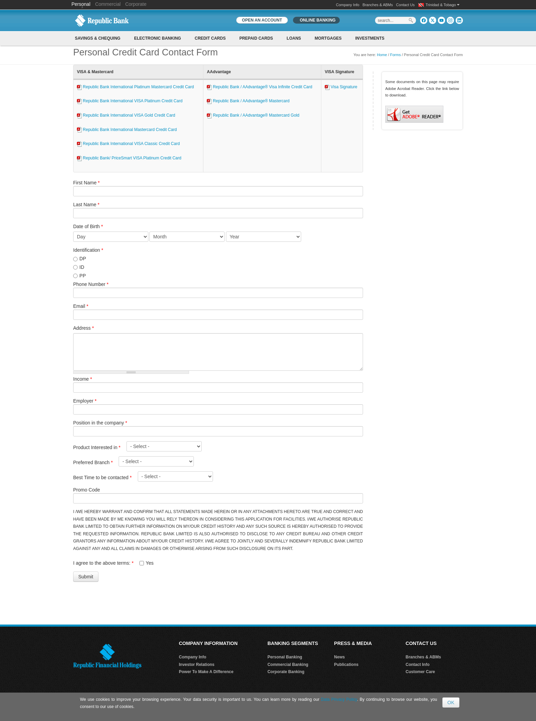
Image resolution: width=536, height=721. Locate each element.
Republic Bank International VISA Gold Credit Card (126, 115)
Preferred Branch (93, 462)
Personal (81, 4)
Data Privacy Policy (339, 699)
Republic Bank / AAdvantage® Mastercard (248, 101)
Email (80, 306)
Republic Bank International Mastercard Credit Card (127, 129)
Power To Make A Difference (206, 671)
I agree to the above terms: (103, 563)
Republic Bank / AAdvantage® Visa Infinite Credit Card (259, 86)
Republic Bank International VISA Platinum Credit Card (130, 101)
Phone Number (91, 284)
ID (81, 267)
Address (83, 328)
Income (82, 379)
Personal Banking (284, 657)
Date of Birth (88, 226)
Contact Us (405, 5)
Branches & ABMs (378, 5)
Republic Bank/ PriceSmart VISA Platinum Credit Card (129, 158)
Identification (88, 250)
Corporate (135, 4)
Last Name (86, 204)
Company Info (347, 5)
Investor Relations (196, 664)
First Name (86, 182)
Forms (395, 55)
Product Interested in (97, 447)
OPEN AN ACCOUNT (262, 20)
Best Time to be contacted (102, 477)
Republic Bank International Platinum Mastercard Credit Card (135, 86)
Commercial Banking (287, 664)
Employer (84, 401)
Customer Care (420, 671)
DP (82, 258)
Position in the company (100, 422)
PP (82, 275)
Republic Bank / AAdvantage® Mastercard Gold (253, 115)
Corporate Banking (285, 671)
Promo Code (86, 490)
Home (382, 55)
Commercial (108, 4)
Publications (346, 664)
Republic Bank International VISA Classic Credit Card (128, 143)
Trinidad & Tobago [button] (442, 5)
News (339, 657)
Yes (149, 563)
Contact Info (418, 664)
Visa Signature (341, 86)
